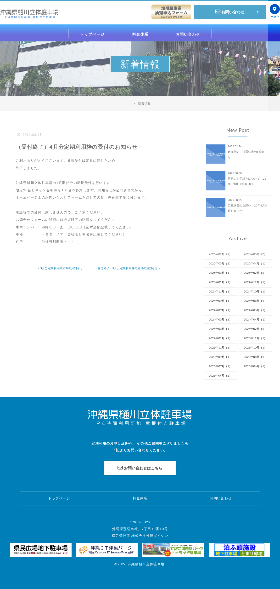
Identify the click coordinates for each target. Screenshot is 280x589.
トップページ (59, 498)
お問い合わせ (221, 498)
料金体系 (140, 498)
